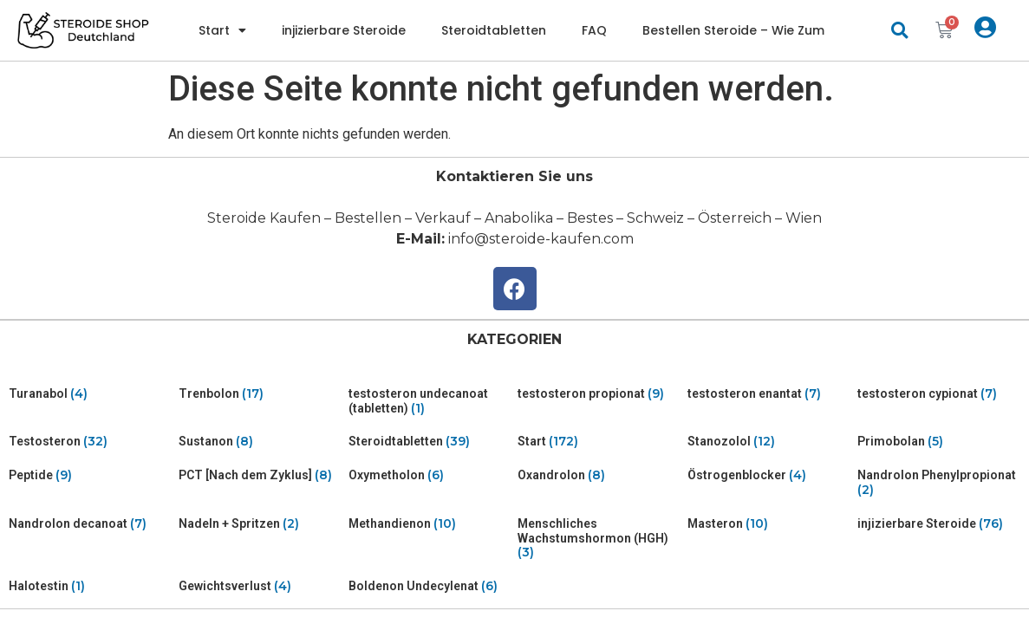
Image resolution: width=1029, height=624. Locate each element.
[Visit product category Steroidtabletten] (429, 441)
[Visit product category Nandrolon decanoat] (90, 523)
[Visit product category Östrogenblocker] (768, 475)
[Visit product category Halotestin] (90, 586)
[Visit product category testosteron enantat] (768, 393)
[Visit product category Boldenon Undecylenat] (429, 586)
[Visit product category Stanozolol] (768, 441)
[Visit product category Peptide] (90, 475)
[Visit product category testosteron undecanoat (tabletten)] (429, 401)
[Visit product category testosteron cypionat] (938, 393)
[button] (899, 31)
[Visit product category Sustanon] (260, 441)
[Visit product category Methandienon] (429, 523)
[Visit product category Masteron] (768, 523)
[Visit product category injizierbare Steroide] (938, 523)
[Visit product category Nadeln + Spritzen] (260, 523)
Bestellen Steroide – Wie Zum (733, 30)
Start (222, 30)
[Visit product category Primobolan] (938, 441)
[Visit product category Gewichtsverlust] (260, 586)
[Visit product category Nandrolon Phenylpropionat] (938, 483)
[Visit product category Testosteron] (90, 441)
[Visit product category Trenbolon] (260, 393)
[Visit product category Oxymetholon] (429, 475)
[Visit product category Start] (599, 441)
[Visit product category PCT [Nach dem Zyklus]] (260, 475)
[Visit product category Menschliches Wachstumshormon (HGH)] (599, 538)
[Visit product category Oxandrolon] (599, 475)
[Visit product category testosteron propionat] (599, 393)
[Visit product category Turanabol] (90, 393)
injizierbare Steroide (344, 30)
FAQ (594, 30)
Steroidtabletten (493, 30)
